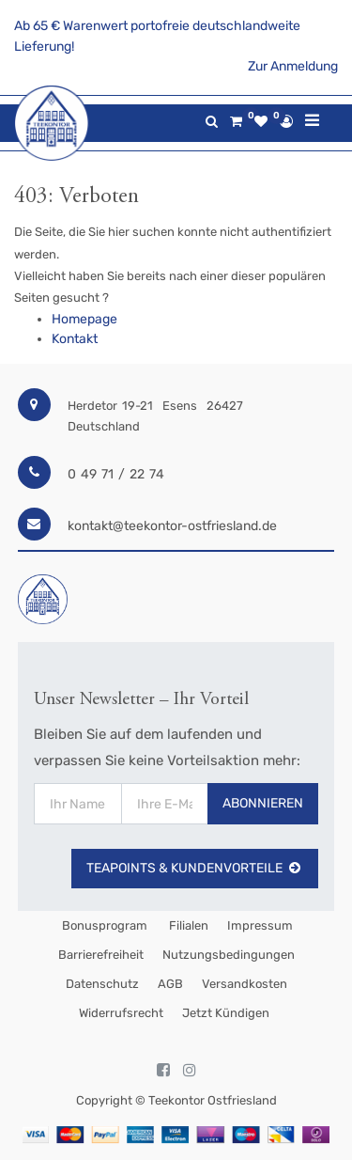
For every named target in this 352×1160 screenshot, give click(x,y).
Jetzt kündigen (225, 1013)
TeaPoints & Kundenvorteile (194, 868)
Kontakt (75, 339)
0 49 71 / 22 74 (116, 474)
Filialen (187, 925)
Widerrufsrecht (121, 1013)
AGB (170, 984)
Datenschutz (102, 984)
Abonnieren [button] (262, 803)
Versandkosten (244, 984)
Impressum (260, 925)
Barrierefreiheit (101, 955)
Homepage (84, 319)
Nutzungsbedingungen (228, 955)
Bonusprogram (103, 925)
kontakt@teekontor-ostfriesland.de (172, 526)
